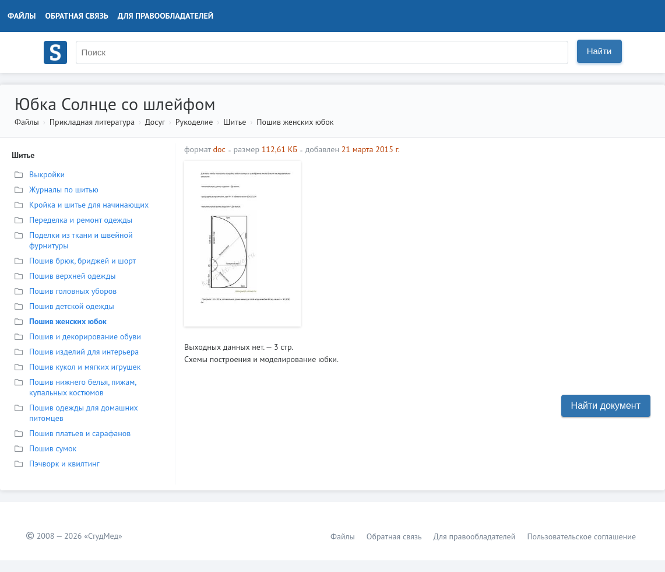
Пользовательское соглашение (581, 536)
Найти (599, 51)
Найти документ (606, 405)
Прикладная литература (92, 122)
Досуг (155, 122)
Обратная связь (76, 15)
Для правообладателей (165, 15)
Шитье (234, 122)
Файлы (22, 15)
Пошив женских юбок (294, 122)
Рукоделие (194, 122)
